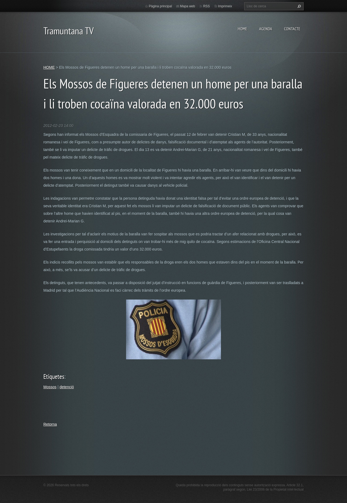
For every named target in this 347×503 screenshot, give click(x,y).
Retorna (50, 424)
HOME (242, 28)
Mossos (49, 387)
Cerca (298, 6)
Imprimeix (225, 6)
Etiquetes (53, 376)
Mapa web (187, 6)
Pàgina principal (160, 6)
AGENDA (265, 28)
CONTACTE (292, 28)
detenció (67, 387)
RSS (206, 6)
